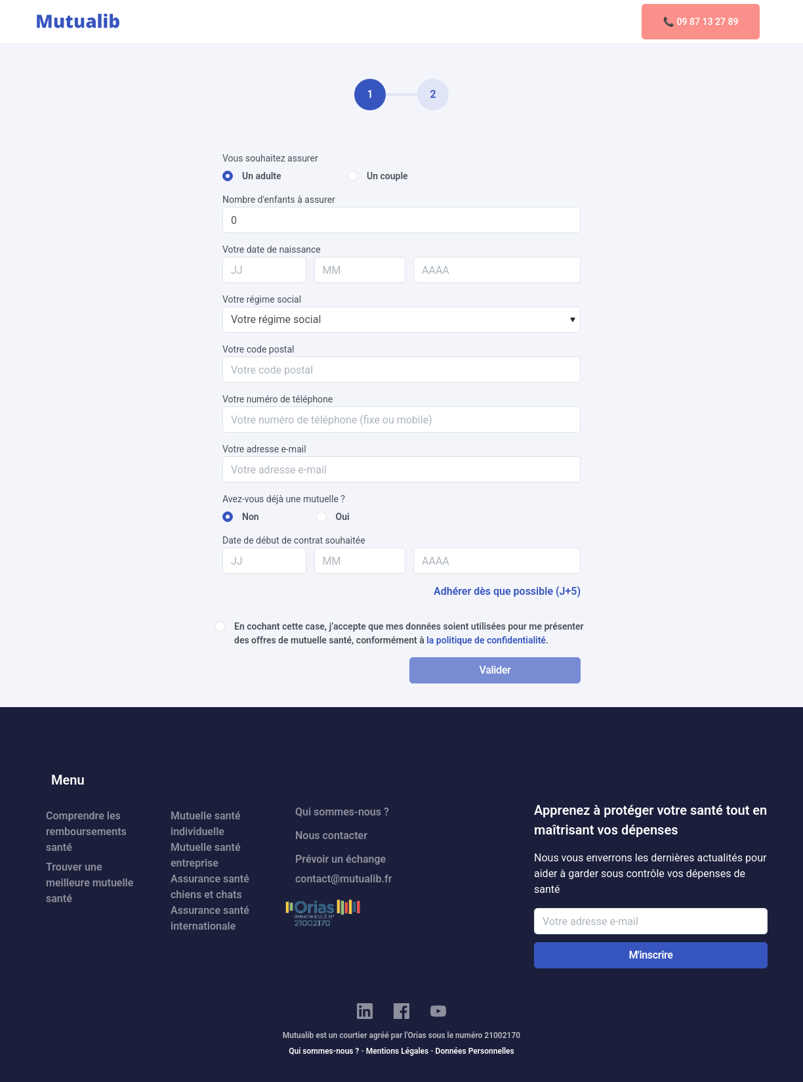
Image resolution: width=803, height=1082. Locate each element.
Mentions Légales (397, 1051)
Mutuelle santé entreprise (205, 855)
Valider (494, 670)
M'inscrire (650, 955)
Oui (343, 516)
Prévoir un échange (340, 859)
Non (250, 516)
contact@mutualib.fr (343, 879)
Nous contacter (331, 835)
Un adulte (261, 176)
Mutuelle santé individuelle (205, 824)
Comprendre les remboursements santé (86, 832)
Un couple (387, 176)
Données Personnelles (475, 1051)
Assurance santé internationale (210, 918)
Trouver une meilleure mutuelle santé (89, 883)
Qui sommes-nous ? (342, 812)
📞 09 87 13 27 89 (701, 21)
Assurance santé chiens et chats (210, 887)
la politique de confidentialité (486, 640)
